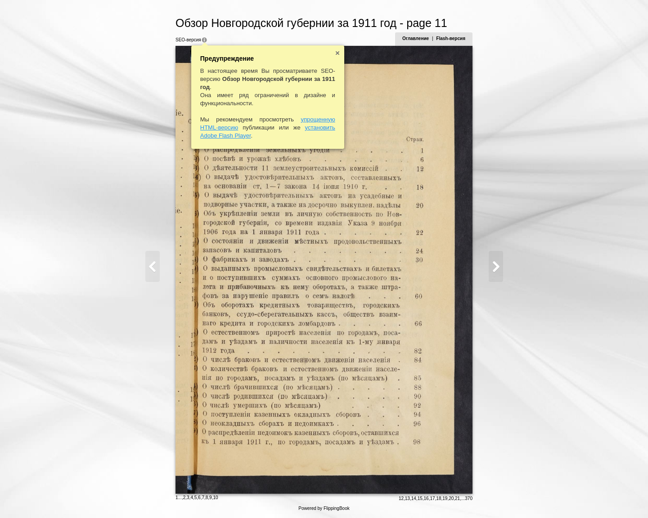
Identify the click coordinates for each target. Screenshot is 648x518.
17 (432, 498)
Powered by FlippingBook (323, 508)
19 (444, 498)
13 (407, 498)
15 (420, 498)
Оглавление (415, 38)
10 (215, 497)
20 (451, 498)
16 (426, 498)
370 (468, 498)
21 (457, 498)
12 (401, 498)
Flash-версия (450, 38)
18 (438, 498)
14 (413, 498)
